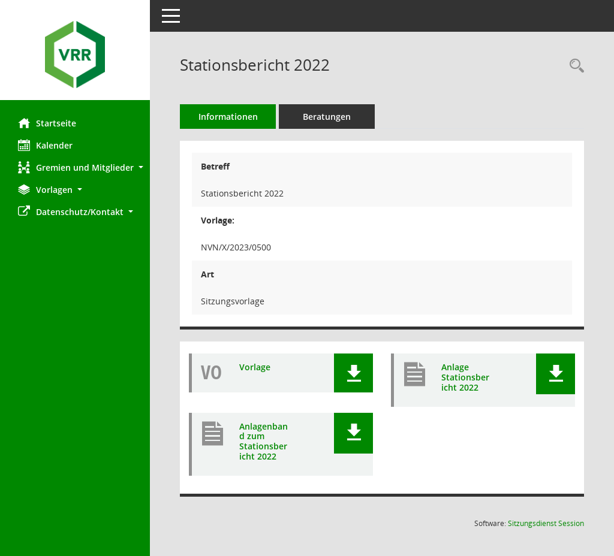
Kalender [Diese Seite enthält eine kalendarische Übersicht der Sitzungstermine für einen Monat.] (45, 145)
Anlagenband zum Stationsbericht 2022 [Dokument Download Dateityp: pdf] (263, 442)
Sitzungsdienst (546, 523)
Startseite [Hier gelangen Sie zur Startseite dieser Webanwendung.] (47, 123)
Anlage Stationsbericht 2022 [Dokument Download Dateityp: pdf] (465, 377)
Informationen (228, 116)
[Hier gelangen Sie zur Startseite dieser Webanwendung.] (75, 54)
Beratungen (327, 116)
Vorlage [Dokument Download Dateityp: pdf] (254, 367)
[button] (75, 167)
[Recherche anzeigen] (574, 66)
